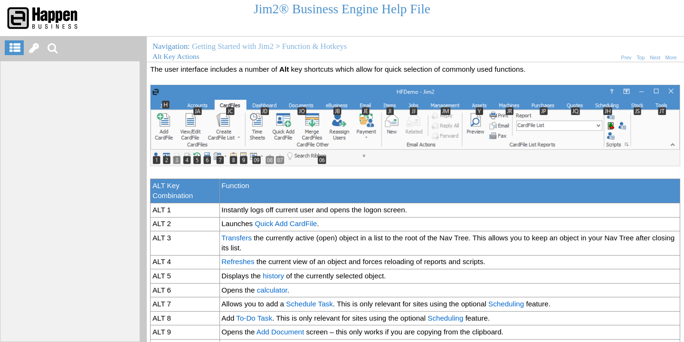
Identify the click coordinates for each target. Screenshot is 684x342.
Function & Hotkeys (314, 46)
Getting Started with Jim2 (233, 46)
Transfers (236, 238)
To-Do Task (254, 318)
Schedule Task (309, 304)
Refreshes (237, 261)
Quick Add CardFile (286, 223)
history (273, 276)
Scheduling (506, 304)
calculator (272, 290)
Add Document (280, 332)
